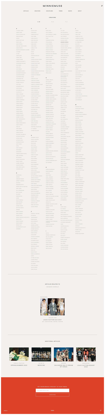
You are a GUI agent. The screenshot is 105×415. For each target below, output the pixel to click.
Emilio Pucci (34, 251)
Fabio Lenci (48, 30)
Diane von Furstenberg (36, 185)
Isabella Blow (49, 244)
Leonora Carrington (80, 59)
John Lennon (63, 146)
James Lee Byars (64, 53)
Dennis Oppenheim (35, 181)
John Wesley (63, 153)
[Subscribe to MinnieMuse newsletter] (52, 396)
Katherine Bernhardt (66, 222)
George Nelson (49, 102)
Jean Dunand (63, 84)
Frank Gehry (49, 61)
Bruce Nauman (19, 221)
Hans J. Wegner (49, 177)
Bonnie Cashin (19, 205)
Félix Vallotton (49, 36)
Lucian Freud (78, 86)
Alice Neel (18, 84)
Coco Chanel (34, 111)
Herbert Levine (49, 205)
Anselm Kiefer (19, 132)
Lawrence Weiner (79, 38)
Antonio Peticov (20, 142)
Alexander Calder (20, 70)
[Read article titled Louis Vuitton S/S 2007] (52, 308)
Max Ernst (77, 172)
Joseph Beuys (64, 171)
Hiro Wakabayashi (50, 213)
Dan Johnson (34, 147)
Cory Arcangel (34, 120)
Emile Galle (33, 248)
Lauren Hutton (78, 36)
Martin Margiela (79, 160)
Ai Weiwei (18, 51)
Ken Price (63, 233)
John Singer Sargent (65, 151)
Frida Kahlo (48, 72)
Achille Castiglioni (20, 34)
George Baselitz (49, 91)
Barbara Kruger (20, 178)
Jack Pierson (64, 36)
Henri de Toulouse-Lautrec (52, 196)
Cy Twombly (34, 128)
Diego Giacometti (35, 187)
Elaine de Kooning (35, 236)
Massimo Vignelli (79, 164)
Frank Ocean (49, 65)
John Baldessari (64, 128)
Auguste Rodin (19, 165)
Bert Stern (18, 188)
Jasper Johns (64, 65)
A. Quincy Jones (19, 30)
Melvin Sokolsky (79, 177)
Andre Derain (19, 101)
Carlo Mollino (34, 40)
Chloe (32, 76)
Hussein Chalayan (50, 224)
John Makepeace (64, 148)
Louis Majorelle (79, 74)
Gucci (47, 148)
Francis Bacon (49, 47)
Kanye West (63, 212)
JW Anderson (64, 199)
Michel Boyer (78, 193)
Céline (32, 53)
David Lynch (34, 170)
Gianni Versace (49, 127)
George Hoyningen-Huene (52, 95)
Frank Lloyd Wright (50, 63)
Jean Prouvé (63, 98)
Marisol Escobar (79, 143)
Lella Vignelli (78, 51)
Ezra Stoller (34, 269)
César (32, 51)
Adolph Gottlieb (20, 40)
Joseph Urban (64, 174)
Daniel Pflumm (34, 154)
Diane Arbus (34, 183)
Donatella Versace (35, 200)
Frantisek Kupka (50, 69)
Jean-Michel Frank (65, 92)
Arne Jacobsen (19, 155)
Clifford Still (34, 109)
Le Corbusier (78, 42)
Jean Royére (63, 99)
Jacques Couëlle (64, 42)
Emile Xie (33, 250)
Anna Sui (18, 126)
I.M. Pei (47, 233)
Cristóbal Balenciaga (36, 126)
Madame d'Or (78, 106)
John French (63, 138)
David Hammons (34, 164)
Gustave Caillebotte (50, 156)
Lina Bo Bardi (78, 65)
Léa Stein (77, 44)
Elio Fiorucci (34, 238)
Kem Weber (63, 231)
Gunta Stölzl (49, 152)
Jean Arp (62, 69)
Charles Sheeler (35, 72)
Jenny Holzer (64, 105)
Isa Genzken (48, 240)
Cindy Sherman (34, 90)
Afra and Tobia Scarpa (21, 45)
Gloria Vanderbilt (50, 143)
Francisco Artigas (50, 51)
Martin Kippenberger (80, 158)
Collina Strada (34, 113)
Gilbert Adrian (49, 129)
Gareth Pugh (49, 85)
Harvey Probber (49, 186)
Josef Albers (64, 163)
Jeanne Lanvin (64, 101)
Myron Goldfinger (79, 233)
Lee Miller (77, 47)
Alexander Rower (20, 74)
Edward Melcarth (35, 227)
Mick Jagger (78, 204)
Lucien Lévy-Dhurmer (80, 88)
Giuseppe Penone (50, 137)
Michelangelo (78, 197)
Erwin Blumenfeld (35, 253)
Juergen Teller (64, 184)
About (6, 410)
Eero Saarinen (34, 230)
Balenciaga (18, 175)
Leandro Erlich (78, 45)
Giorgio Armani (49, 133)
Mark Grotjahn (78, 147)
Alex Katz (18, 67)
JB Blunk (63, 67)
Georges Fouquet (50, 108)
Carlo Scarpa (34, 42)
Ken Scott (63, 235)
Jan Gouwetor (64, 57)
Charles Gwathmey (35, 63)
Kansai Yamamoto (65, 210)
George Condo (49, 93)
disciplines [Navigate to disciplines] (49, 10)
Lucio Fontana (78, 94)
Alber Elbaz (19, 55)
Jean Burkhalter (64, 73)
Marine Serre (78, 139)
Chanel (32, 57)
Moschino (77, 231)
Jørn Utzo (63, 161)
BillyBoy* (18, 194)
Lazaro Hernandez (79, 40)
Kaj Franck (63, 208)
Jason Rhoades (64, 63)
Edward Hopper (34, 225)
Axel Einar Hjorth (20, 167)
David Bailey (34, 160)
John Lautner (64, 144)
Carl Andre (33, 36)
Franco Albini (49, 57)
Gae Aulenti (48, 81)
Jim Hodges (63, 115)
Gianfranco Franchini (51, 123)
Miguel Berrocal (79, 210)
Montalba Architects (80, 227)
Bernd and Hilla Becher (21, 186)
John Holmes (64, 142)
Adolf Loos (18, 42)
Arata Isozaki (19, 147)
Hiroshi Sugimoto (50, 217)
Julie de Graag (64, 190)
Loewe (76, 69)
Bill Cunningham (20, 190)
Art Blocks (18, 157)
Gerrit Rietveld (49, 118)
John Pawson (64, 149)
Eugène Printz (34, 259)
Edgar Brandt (34, 217)
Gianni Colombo (49, 125)
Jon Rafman (63, 155)
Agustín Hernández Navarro (22, 49)
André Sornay (19, 111)
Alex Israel (18, 65)
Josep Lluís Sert (64, 169)
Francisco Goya (49, 55)
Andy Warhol (19, 120)
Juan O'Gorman (64, 182)
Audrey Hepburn (20, 163)
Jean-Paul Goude (64, 96)
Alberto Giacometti (20, 61)
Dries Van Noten (35, 204)
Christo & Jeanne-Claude (37, 84)
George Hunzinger (50, 97)
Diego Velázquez (35, 191)
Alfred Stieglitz (20, 82)
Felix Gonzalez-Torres (51, 34)
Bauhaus (18, 182)
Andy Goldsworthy (20, 119)
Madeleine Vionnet (79, 108)
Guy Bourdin (49, 162)
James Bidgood (64, 49)
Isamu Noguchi (49, 246)
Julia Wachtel (64, 186)
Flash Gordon (49, 44)
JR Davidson (63, 180)
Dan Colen (33, 143)
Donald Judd (34, 198)
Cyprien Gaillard (35, 130)
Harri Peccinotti (50, 182)
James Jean (63, 51)
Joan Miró (63, 121)
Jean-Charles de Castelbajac (64, 76)
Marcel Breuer (78, 129)
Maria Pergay (78, 135)
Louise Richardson (79, 84)
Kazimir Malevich (65, 226)
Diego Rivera (34, 189)
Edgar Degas (34, 219)
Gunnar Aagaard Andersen (52, 150)
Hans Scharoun (49, 178)
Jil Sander (63, 109)
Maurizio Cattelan (79, 170)
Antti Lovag (19, 144)
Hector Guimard (49, 188)
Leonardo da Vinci (79, 55)
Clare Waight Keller (36, 95)
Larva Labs (77, 34)
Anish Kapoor (19, 124)
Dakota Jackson (35, 139)
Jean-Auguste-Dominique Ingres (66, 71)
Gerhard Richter (50, 116)
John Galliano (64, 140)
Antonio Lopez (19, 140)
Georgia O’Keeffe (50, 114)
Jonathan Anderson (65, 159)
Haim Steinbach (49, 171)
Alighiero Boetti (20, 86)
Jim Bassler (63, 111)
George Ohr (48, 104)
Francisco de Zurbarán (51, 53)
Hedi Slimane (49, 190)
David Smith (34, 173)
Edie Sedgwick (34, 221)
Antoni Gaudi (19, 138)
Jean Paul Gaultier (65, 94)
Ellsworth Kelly (35, 240)
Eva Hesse (33, 263)
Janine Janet (63, 61)
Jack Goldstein (64, 32)
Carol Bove (33, 44)
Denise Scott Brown (36, 179)
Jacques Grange (64, 45)
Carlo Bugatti (34, 38)
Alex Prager (19, 69)
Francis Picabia (49, 49)
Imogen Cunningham (50, 234)
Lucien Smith (78, 90)
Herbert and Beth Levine (51, 203)
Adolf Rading (19, 44)
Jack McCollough (65, 34)
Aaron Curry (19, 32)
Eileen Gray (33, 234)
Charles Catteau (35, 61)
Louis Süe (77, 78)
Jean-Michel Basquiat (66, 90)
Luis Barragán (78, 99)
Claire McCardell (35, 94)
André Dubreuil (19, 103)
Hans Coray (48, 175)
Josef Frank (63, 165)
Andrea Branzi (19, 113)
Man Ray (77, 118)
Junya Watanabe (64, 196)
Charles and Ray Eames (36, 59)
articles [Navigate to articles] (26, 10)
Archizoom (18, 151)
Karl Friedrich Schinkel (66, 216)
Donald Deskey (34, 197)
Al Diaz (17, 53)
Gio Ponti (48, 131)
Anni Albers (19, 128)
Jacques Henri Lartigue (66, 47)
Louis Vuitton (78, 80)
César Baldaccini (35, 55)
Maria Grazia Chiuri (79, 133)
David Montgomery (35, 172)
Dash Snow (33, 156)
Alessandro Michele (21, 63)
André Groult (19, 105)
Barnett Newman (20, 180)
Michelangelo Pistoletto (81, 198)
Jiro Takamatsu (64, 119)
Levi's (76, 63)
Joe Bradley (63, 123)
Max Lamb (77, 173)
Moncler (77, 225)
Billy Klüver (19, 192)
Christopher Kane (35, 86)
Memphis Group (78, 179)
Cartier (33, 49)
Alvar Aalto (19, 92)
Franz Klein (48, 70)
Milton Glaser (78, 214)
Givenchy (48, 139)
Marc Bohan (78, 122)
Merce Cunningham (79, 181)
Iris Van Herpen (49, 236)
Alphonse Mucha (20, 90)
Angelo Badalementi (21, 122)
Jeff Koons (63, 103)
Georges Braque (49, 106)
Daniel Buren (34, 150)
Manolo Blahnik (79, 120)
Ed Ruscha (33, 215)
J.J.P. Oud (62, 30)
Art (43, 323)
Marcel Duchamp (79, 131)
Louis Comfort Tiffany (80, 70)
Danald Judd (34, 148)
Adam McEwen (19, 36)
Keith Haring (64, 227)
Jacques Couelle (64, 44)
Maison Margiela (79, 112)
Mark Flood (78, 145)
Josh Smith (63, 176)
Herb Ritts (48, 202)
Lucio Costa (78, 92)
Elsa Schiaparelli (35, 242)
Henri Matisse (49, 226)
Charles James (34, 65)
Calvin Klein (34, 30)
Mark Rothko (78, 148)
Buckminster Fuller (21, 226)
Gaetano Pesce (49, 83)
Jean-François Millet (65, 86)
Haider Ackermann (50, 169)
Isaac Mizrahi (49, 242)
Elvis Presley (34, 244)
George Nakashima (50, 100)
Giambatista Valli (50, 122)
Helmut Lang (49, 192)
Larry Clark (78, 32)
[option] (19, 360)
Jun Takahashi (64, 194)
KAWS (62, 224)
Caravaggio (33, 32)
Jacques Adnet (64, 40)
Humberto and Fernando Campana (51, 222)
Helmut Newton (49, 194)
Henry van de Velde (50, 200)
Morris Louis (78, 229)
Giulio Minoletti (49, 135)
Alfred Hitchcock (20, 80)
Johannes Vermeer (65, 126)
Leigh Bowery (78, 49)
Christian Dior (34, 78)
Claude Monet (34, 99)
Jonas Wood (63, 157)
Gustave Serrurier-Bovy (51, 160)
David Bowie (34, 162)
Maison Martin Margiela (81, 114)
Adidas (17, 38)
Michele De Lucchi (79, 200)
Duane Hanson (34, 206)
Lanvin (76, 30)
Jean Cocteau (64, 78)
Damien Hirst (34, 141)
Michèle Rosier (78, 202)
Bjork (17, 198)
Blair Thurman (19, 200)
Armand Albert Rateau (21, 153)
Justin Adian (63, 198)
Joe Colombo (64, 124)
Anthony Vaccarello (21, 134)
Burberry (18, 228)
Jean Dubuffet (64, 82)
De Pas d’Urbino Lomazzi (36, 175)
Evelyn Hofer (34, 267)
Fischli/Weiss (49, 42)
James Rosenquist (65, 55)
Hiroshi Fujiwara (50, 215)
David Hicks (33, 166)
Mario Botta (78, 141)
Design (55, 323)
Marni (76, 152)
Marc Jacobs (78, 125)
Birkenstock (19, 196)
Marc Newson (78, 127)
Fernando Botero (50, 40)
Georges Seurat (49, 112)
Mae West (77, 110)
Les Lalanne (78, 61)
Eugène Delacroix (35, 261)
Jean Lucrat (63, 88)
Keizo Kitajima (64, 229)
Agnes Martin (19, 47)
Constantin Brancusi (36, 117)
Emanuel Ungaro (35, 246)
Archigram (18, 149)
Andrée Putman (19, 117)
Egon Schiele (34, 232)
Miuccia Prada (78, 220)
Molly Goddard (78, 223)
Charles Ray (34, 69)
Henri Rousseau (49, 198)
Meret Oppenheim (79, 183)
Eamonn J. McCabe (35, 213)
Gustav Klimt (49, 154)
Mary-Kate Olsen (79, 162)
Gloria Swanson (49, 141)
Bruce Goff (19, 219)
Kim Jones (63, 243)
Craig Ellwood (34, 122)
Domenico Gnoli (34, 195)
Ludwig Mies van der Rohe (81, 95)
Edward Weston (34, 228)
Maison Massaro (79, 116)
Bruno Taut (19, 224)
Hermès (47, 207)
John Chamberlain (65, 132)
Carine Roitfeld (34, 34)
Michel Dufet (78, 195)
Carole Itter (34, 47)
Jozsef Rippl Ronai (65, 178)
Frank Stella (49, 67)
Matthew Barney (79, 166)
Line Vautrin (78, 67)
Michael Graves (79, 187)
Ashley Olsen (19, 161)
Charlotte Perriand (35, 74)
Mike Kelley (78, 212)
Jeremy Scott (64, 107)
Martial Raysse (78, 156)
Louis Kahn (77, 72)
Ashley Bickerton (20, 159)
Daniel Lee (33, 152)
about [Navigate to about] (80, 10)
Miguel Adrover (79, 208)
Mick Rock (77, 206)
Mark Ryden (78, 150)
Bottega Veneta (20, 207)
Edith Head (33, 223)
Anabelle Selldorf (20, 95)
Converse (33, 119)
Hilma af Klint (49, 211)
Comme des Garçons (36, 115)
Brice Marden (19, 213)
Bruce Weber (19, 223)
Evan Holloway (34, 265)
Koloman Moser (64, 247)
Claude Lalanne (34, 97)
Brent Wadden (19, 211)
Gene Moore (48, 87)
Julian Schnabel (64, 188)
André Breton (19, 97)
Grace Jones (48, 145)
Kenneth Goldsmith (65, 237)
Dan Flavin (33, 145)
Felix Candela (49, 32)
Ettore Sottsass (35, 257)
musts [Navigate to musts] (70, 10)
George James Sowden (51, 99)
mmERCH (77, 222)
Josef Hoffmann (64, 167)
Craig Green (34, 124)
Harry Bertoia (49, 184)
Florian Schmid (49, 45)
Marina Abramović (79, 137)
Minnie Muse (78, 216)
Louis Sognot (78, 76)
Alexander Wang (20, 76)
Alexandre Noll (19, 78)
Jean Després (64, 80)
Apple (17, 145)
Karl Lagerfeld (64, 218)
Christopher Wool (35, 88)
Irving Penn (48, 238)
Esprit (32, 255)
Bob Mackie (19, 203)
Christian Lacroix (35, 80)
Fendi (47, 38)
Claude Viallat (34, 103)
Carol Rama (33, 45)
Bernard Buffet (20, 184)
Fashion (60, 323)
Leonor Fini (78, 57)
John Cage (63, 130)
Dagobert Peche (35, 137)
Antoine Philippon (20, 136)
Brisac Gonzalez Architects (22, 217)
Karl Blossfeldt (64, 214)
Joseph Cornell (64, 173)
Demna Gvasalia (34, 177)
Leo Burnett (78, 53)
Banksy (18, 176)
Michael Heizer (78, 189)
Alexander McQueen (21, 72)
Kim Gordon (63, 241)
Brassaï (18, 209)
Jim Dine (62, 113)
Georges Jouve (49, 110)
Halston (48, 173)
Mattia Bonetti (78, 168)
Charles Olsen (34, 67)
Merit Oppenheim (79, 185)
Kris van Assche (64, 249)
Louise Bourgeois (79, 82)
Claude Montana (35, 101)
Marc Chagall (78, 123)
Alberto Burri (19, 59)
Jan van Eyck (64, 59)
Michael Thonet (79, 191)
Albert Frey (19, 57)
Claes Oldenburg (35, 92)
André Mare (19, 109)
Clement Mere (34, 105)
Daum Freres (34, 158)
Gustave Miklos (49, 158)
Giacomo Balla (49, 120)
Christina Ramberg (35, 82)
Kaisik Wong (63, 206)
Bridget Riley (19, 215)
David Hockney (34, 168)
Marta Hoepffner (79, 154)
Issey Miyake (49, 248)
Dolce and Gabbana (35, 193)
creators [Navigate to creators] (37, 10)
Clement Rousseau (35, 107)
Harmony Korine (49, 180)
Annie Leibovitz (19, 130)
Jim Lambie (63, 117)
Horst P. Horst (49, 219)
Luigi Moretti (78, 97)
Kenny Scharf (64, 239)
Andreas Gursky (20, 115)
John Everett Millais (65, 136)
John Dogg (63, 134)
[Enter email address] (52, 392)
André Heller (19, 107)
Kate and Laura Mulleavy (66, 220)
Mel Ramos (77, 175)
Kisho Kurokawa (64, 245)
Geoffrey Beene (49, 89)
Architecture (48, 323)
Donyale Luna (34, 202)
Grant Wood (48, 147)
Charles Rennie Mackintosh (37, 70)
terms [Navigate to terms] (61, 10)
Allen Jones (19, 88)
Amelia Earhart (19, 94)
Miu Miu (77, 218)
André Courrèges (20, 99)
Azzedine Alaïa (19, 168)
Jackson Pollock (65, 38)
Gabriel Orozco (49, 79)
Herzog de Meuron (50, 209)
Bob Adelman (19, 201)
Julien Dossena (64, 192)
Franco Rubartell (50, 59)
